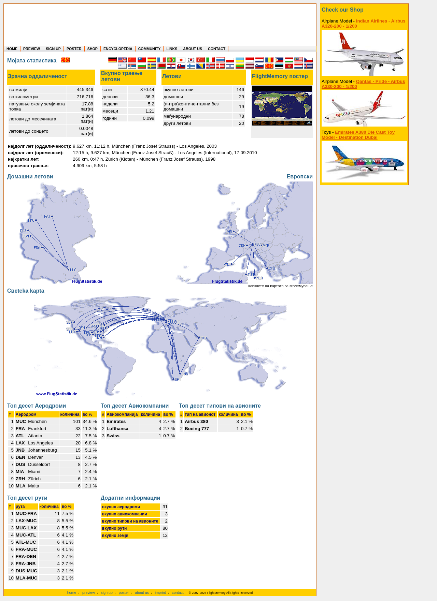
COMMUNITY (149, 49)
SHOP (92, 49)
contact (178, 592)
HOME (11, 49)
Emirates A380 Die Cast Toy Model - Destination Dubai (358, 135)
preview (88, 592)
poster (124, 592)
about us (142, 592)
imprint (160, 592)
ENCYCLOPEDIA (117, 49)
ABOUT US (192, 49)
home (71, 592)
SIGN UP (53, 49)
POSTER (74, 49)
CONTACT (216, 49)
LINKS (171, 49)
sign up (107, 592)
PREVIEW (31, 49)
